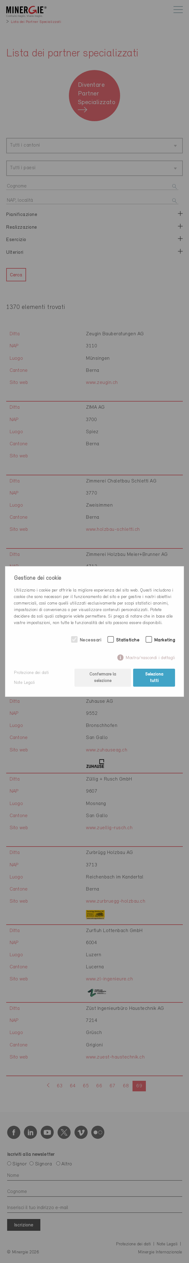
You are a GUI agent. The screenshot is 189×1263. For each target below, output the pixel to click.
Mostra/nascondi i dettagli (150, 658)
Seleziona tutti (154, 678)
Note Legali (24, 682)
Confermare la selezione (102, 678)
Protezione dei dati (31, 673)
